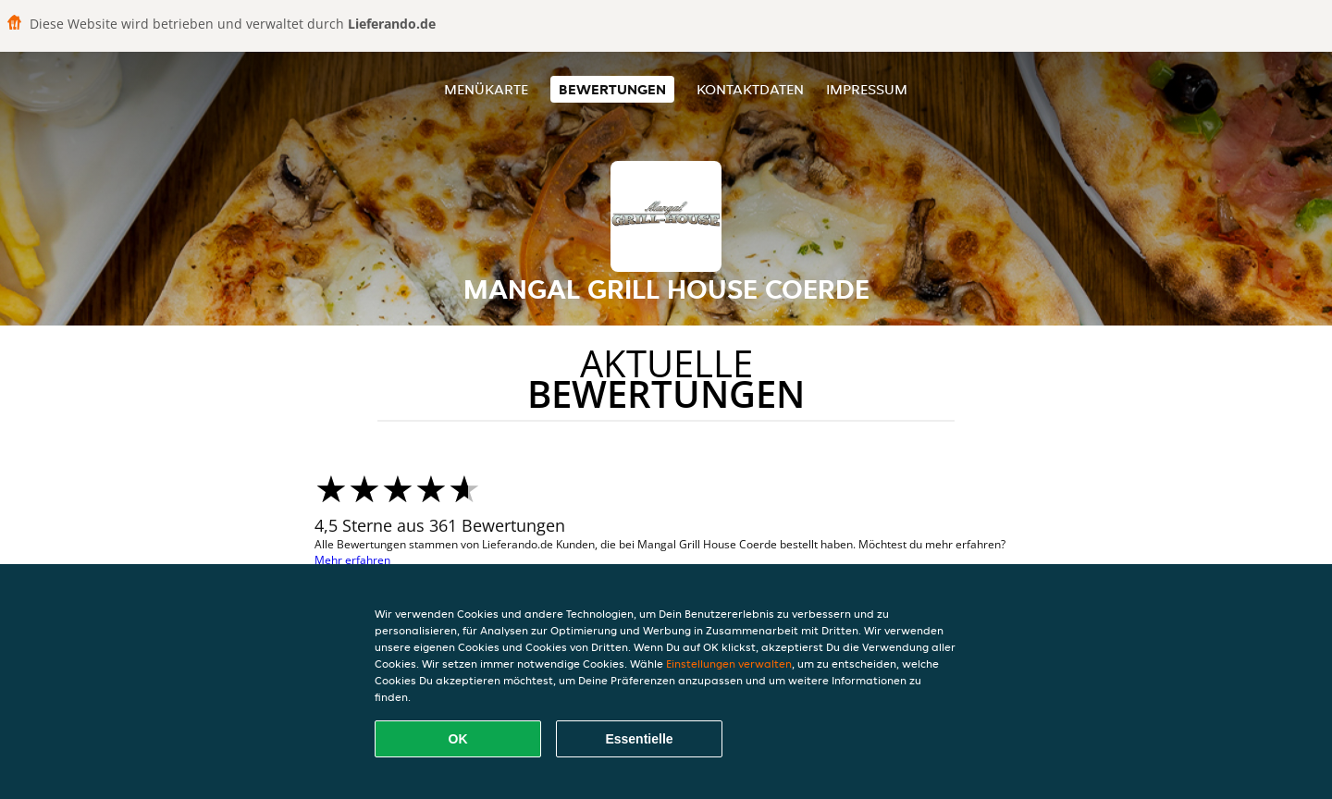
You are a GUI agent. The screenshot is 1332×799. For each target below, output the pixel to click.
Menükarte (486, 89)
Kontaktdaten (750, 89)
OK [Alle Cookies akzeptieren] (458, 738)
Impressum (866, 89)
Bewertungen (612, 89)
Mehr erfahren (352, 560)
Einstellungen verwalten (729, 663)
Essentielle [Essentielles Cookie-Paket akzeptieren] (638, 738)
